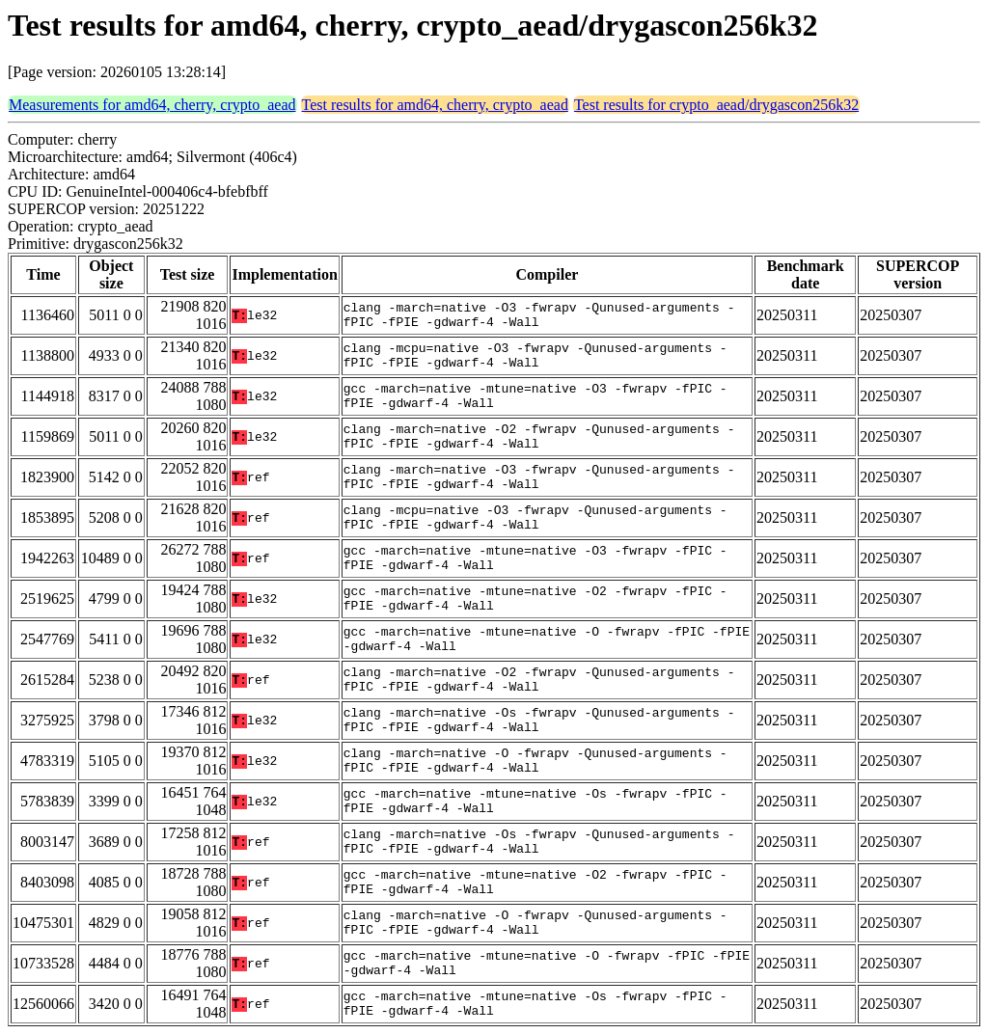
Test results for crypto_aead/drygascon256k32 (716, 104)
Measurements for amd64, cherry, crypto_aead (152, 104)
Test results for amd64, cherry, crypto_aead (435, 104)
